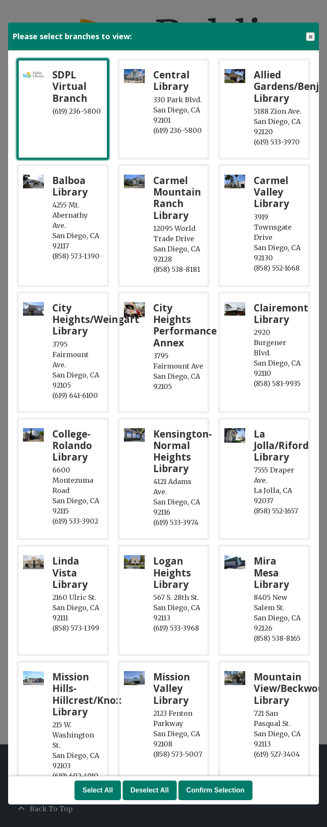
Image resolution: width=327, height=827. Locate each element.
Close (310, 36)
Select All (98, 790)
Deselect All (149, 790)
